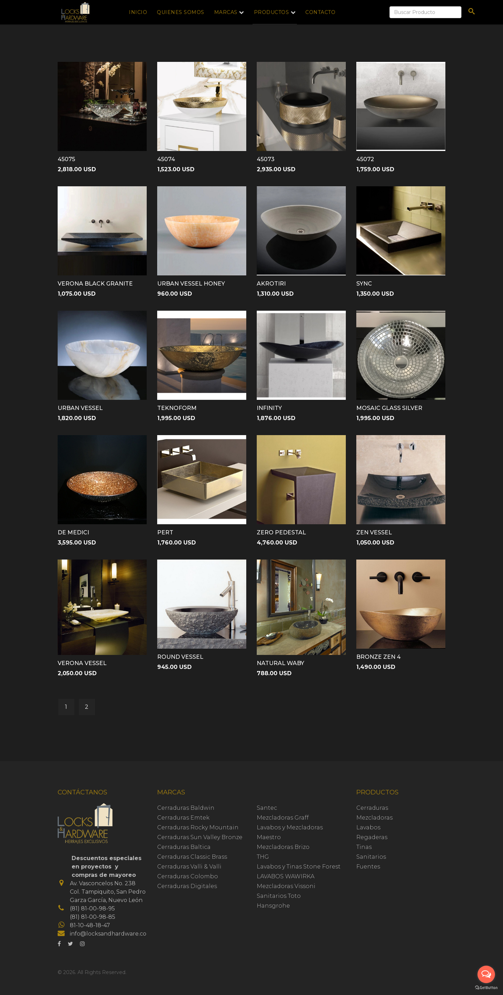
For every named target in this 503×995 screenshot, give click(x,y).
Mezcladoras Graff (283, 817)
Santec (267, 808)
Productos (271, 12)
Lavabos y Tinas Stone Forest (299, 866)
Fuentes (368, 866)
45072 (365, 159)
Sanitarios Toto (279, 896)
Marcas (226, 12)
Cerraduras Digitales (187, 886)
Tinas (364, 847)
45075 (66, 159)
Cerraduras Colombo (187, 876)
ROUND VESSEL (180, 657)
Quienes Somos (180, 12)
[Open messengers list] (486, 974)
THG (263, 856)
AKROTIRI (271, 283)
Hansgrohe (273, 905)
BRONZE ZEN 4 (378, 657)
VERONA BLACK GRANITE (95, 283)
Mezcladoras (374, 817)
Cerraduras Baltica (184, 847)
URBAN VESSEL (80, 408)
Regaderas (371, 837)
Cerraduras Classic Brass (192, 856)
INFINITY (269, 408)
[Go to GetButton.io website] (486, 988)
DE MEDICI (73, 532)
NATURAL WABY (280, 663)
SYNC (364, 283)
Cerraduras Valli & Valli (189, 866)
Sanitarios (371, 856)
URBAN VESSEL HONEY (191, 283)
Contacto (320, 12)
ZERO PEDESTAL (281, 532)
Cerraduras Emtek (183, 817)
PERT (165, 532)
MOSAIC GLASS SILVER (389, 408)
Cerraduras (372, 808)
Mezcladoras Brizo (283, 847)
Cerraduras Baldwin (185, 808)
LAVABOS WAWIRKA (285, 876)
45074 (166, 159)
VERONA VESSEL (82, 663)
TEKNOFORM (177, 408)
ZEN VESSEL (374, 532)
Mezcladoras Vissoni (286, 886)
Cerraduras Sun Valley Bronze (199, 837)
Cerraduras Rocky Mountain (198, 827)
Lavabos (368, 827)
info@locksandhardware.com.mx (116, 933)
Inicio (138, 12)
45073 (266, 159)
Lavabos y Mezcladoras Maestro (290, 832)
